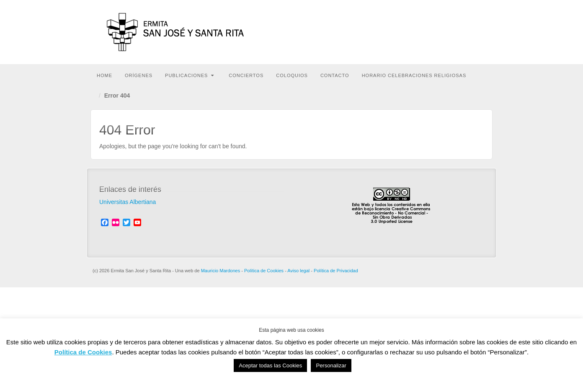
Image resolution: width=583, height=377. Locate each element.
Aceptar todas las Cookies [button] (270, 365)
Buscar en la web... (485, 74)
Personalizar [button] (331, 365)
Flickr (431, 27)
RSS (476, 27)
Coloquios (292, 75)
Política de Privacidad (336, 270)
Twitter (442, 27)
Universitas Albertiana (127, 202)
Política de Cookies (264, 270)
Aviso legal (298, 270)
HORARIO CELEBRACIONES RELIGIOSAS (414, 75)
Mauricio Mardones (220, 270)
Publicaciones (189, 75)
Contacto (334, 75)
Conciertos (246, 75)
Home (104, 75)
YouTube (465, 27)
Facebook (420, 27)
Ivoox (454, 27)
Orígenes (138, 75)
